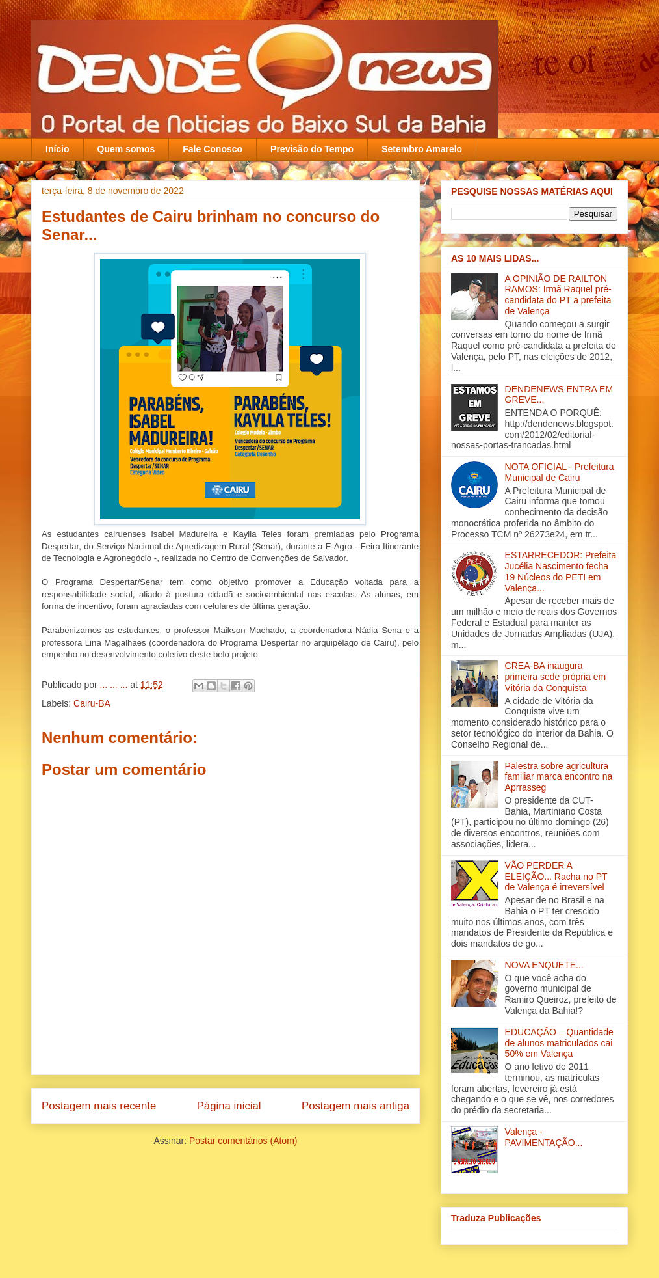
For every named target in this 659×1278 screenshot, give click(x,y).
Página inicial (229, 1106)
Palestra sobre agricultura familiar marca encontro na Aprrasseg (559, 777)
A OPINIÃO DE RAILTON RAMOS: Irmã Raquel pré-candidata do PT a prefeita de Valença (558, 294)
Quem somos (126, 149)
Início (57, 149)
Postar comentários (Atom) (243, 1140)
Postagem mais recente (99, 1106)
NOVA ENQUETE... (544, 965)
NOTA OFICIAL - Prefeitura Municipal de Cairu (559, 472)
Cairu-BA (91, 703)
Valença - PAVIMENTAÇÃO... (544, 1137)
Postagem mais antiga (355, 1106)
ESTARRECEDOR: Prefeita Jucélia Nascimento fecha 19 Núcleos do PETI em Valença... (561, 571)
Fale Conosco (212, 149)
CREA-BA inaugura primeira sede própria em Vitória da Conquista (555, 676)
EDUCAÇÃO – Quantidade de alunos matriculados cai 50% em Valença (559, 1043)
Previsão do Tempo (312, 149)
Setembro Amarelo (421, 149)
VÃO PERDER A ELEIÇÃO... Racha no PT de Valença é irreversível (556, 876)
